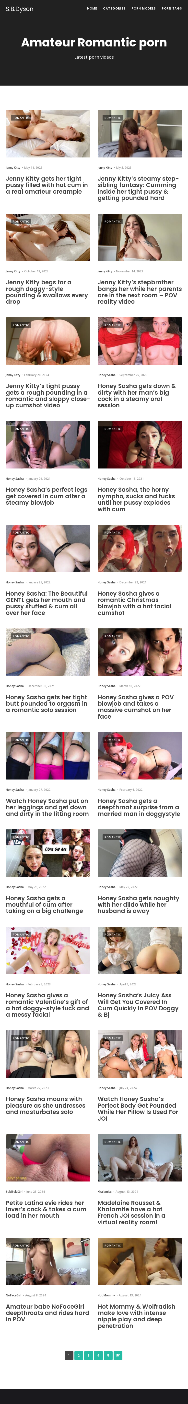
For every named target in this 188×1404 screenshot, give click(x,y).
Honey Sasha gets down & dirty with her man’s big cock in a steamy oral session (137, 395)
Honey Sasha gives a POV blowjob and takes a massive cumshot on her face (136, 707)
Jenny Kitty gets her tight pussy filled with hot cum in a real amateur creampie (47, 185)
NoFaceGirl (13, 1295)
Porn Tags (172, 8)
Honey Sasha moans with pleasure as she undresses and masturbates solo (45, 1105)
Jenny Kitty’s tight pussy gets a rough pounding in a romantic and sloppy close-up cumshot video (48, 395)
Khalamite (105, 1192)
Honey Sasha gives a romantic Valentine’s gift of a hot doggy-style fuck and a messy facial (47, 1005)
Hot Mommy (106, 1295)
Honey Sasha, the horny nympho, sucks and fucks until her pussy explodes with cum (136, 499)
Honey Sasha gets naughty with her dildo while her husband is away (138, 904)
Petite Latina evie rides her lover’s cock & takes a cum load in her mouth (46, 1209)
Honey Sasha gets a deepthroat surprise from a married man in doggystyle (139, 807)
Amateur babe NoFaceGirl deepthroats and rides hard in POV (47, 1313)
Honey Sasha (107, 375)
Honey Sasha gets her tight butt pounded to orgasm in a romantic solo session (46, 703)
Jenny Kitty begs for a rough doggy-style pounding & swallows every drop (47, 292)
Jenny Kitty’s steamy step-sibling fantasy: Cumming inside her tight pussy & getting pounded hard (138, 188)
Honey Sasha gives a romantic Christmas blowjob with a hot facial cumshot (135, 603)
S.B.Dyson (20, 9)
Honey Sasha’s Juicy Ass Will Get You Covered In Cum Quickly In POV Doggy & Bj (138, 1005)
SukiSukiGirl (14, 1192)
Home (92, 8)
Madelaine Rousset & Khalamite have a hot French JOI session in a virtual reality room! (131, 1212)
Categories (114, 8)
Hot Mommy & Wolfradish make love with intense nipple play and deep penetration (136, 1316)
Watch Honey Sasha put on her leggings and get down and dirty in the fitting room (47, 807)
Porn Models (143, 8)
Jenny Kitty (13, 168)
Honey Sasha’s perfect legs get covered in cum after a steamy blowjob (46, 496)
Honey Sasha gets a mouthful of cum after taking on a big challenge (44, 904)
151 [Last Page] (118, 1355)
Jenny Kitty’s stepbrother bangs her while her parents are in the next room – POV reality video (140, 292)
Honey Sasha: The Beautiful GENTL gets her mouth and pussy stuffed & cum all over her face (47, 603)
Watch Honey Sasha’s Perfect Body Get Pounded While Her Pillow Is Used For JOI (138, 1108)
